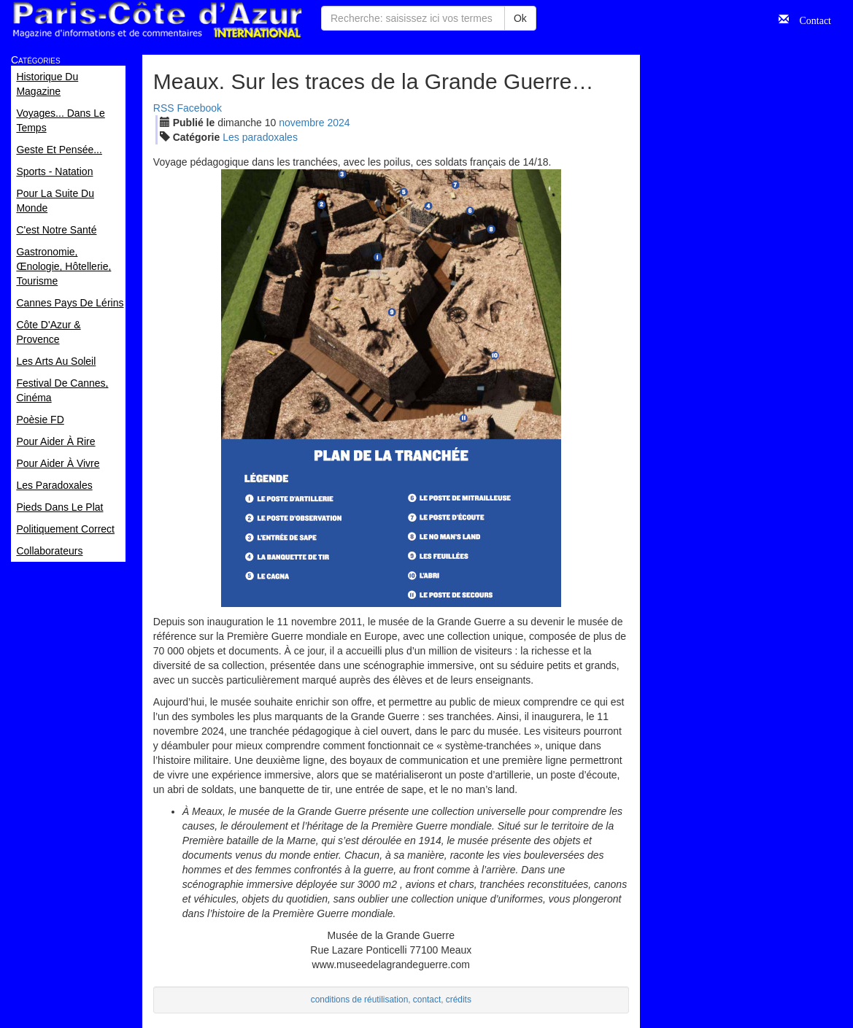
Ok (520, 18)
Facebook (199, 108)
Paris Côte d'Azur (157, 20)
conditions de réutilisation (360, 999)
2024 (338, 122)
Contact (810, 19)
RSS (163, 108)
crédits (458, 999)
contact (427, 999)
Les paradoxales (260, 137)
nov (301, 122)
